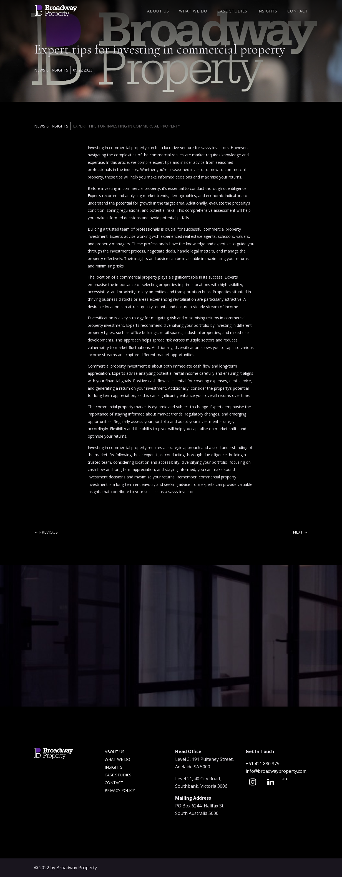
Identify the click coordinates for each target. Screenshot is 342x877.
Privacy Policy (120, 790)
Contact (297, 11)
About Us (158, 11)
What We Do (193, 11)
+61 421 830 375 (263, 764)
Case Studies (232, 11)
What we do (117, 759)
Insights (267, 11)
